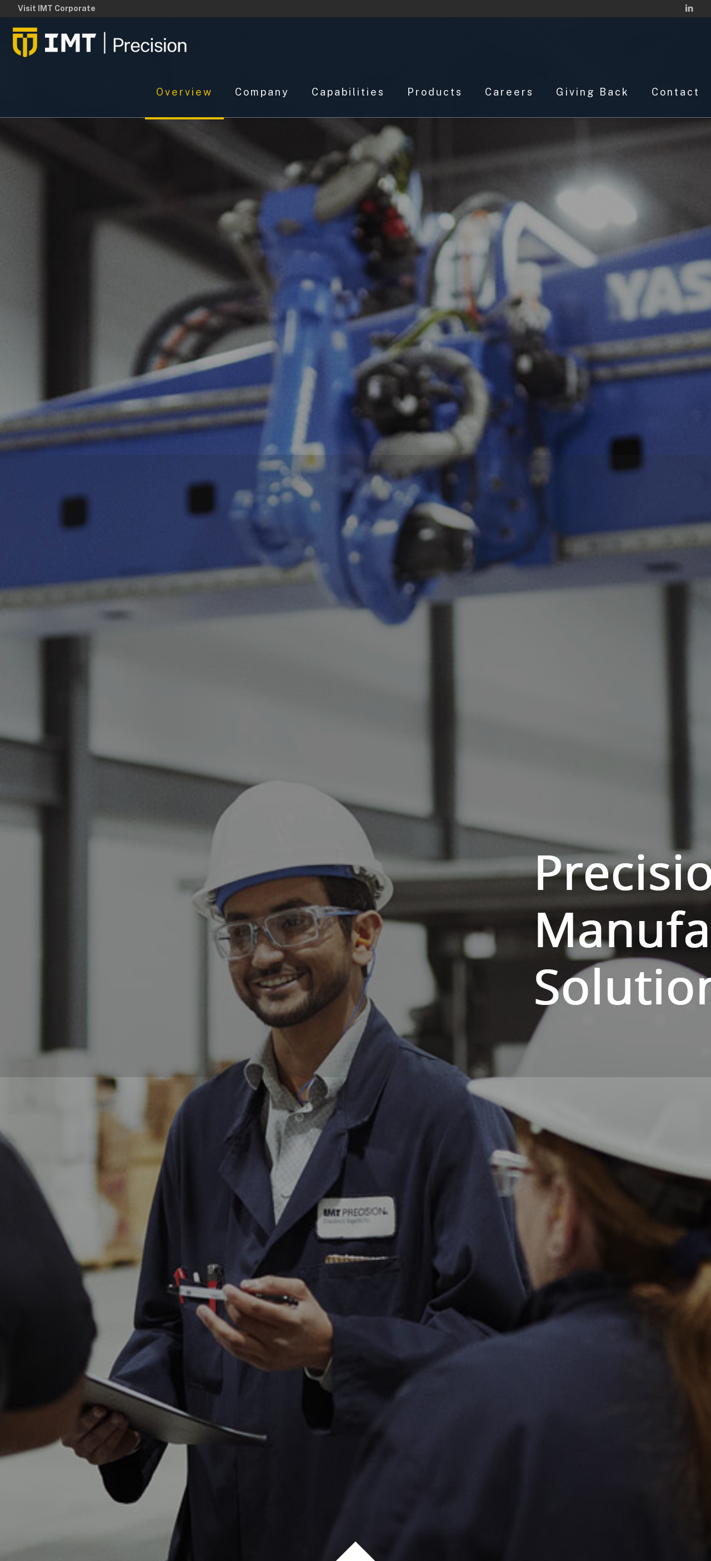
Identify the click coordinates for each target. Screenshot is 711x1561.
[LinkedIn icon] (689, 8)
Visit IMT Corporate (57, 8)
